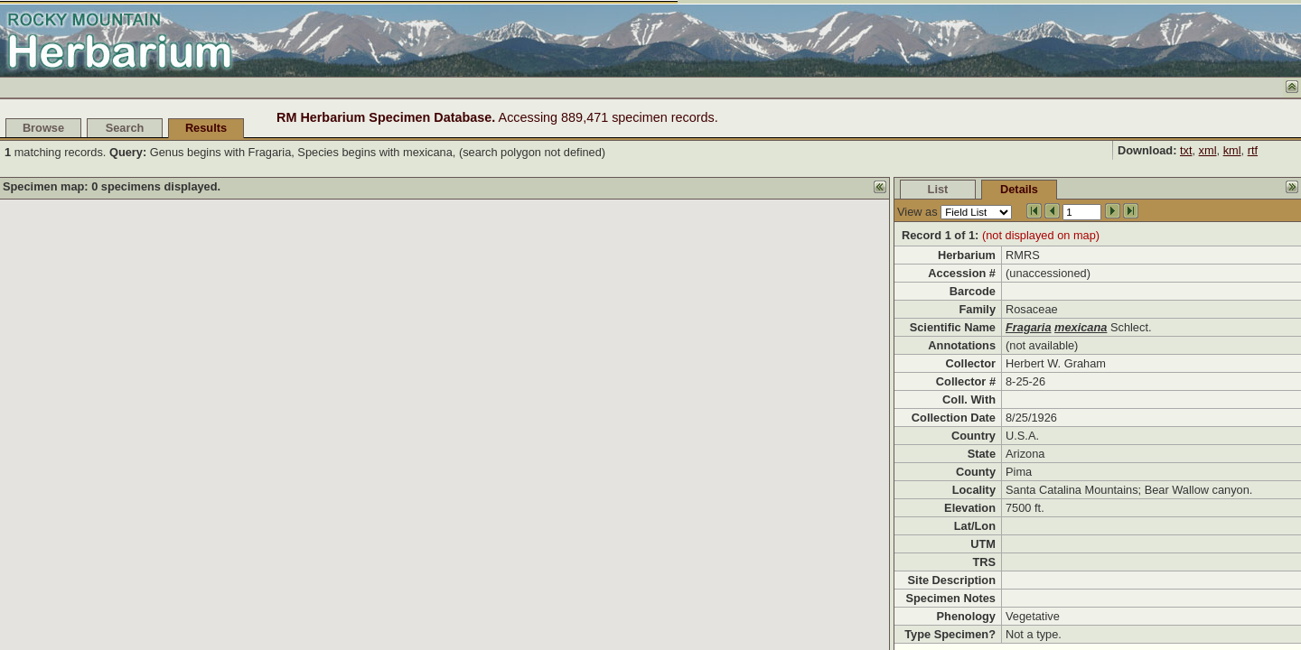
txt (1186, 150)
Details (1019, 189)
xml (1208, 150)
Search (125, 128)
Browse (43, 128)
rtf (1253, 150)
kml (1232, 150)
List (938, 189)
